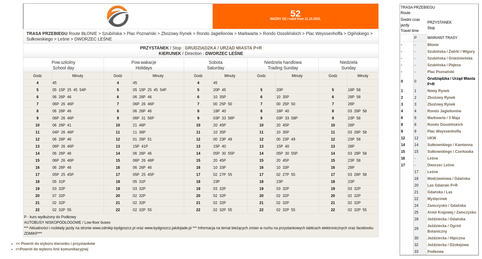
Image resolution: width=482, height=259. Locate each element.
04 (55, 132)
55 (230, 153)
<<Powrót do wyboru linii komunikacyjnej (52, 249)
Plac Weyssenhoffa (444, 131)
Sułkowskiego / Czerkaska (450, 151)
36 (141, 132)
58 (359, 90)
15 (61, 90)
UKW (431, 138)
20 (215, 90)
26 (61, 97)
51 (150, 139)
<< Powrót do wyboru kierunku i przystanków (55, 244)
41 (69, 125)
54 (82, 90)
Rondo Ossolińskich (445, 124)
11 (135, 132)
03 (350, 111)
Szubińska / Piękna (443, 65)
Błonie (433, 45)
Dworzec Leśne (440, 165)
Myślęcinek (437, 199)
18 (350, 90)
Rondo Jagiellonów (444, 111)
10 (215, 97)
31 (143, 118)
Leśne (432, 158)
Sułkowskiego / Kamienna (449, 145)
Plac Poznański (440, 72)
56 (150, 118)
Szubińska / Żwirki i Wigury (451, 51)
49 (230, 139)
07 (55, 196)
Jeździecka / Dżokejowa (448, 245)
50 (230, 104)
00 (215, 104)
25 (69, 90)
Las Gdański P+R (442, 185)
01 (135, 139)
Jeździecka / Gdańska (446, 219)
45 (55, 83)
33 (224, 118)
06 (55, 97)
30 (224, 153)
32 (61, 189)
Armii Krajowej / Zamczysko (451, 212)
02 (215, 174)
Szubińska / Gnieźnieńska (449, 58)
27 (221, 174)
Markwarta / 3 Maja (443, 118)
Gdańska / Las (439, 192)
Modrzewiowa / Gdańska (448, 178)
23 (350, 118)
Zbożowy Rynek (441, 97)
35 (221, 97)
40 (224, 111)
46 (69, 97)
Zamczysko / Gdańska (446, 205)
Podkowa (435, 251)
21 (135, 125)
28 (350, 97)
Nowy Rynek (438, 91)
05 (55, 90)
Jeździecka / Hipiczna (446, 238)
